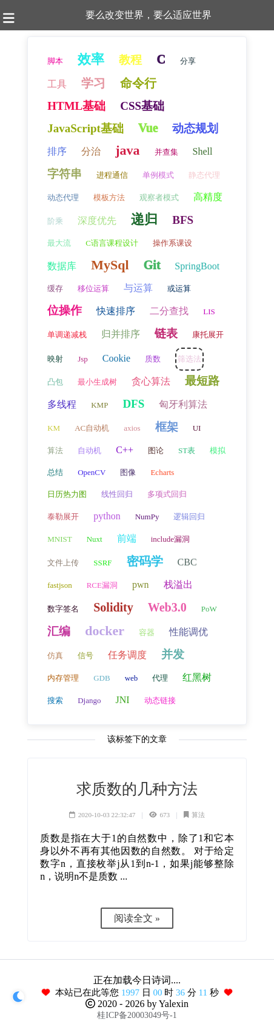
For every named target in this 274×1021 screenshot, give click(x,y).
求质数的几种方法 (137, 789)
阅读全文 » (137, 918)
